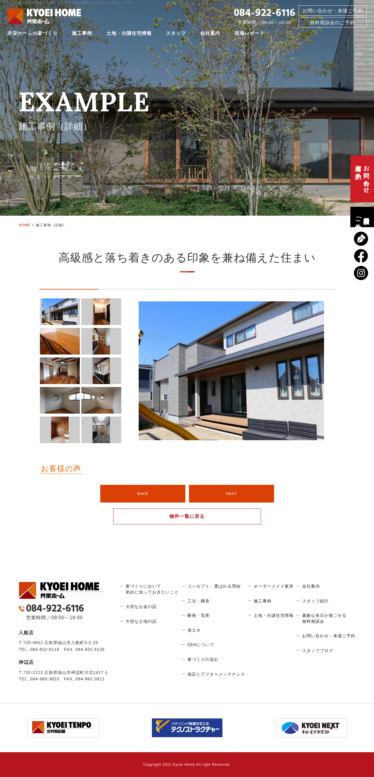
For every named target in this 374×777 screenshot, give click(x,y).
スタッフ (176, 33)
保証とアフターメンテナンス (216, 674)
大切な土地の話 (141, 621)
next (231, 494)
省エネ (194, 630)
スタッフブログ (317, 650)
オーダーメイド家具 (274, 586)
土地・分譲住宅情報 (129, 33)
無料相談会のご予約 (362, 217)
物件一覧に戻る (187, 516)
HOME (24, 225)
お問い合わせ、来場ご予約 (362, 178)
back (142, 494)
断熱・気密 (198, 615)
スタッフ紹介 (315, 601)
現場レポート (249, 33)
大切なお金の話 (141, 606)
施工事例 (82, 33)
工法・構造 (198, 601)
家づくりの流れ (202, 659)
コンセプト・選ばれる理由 (214, 586)
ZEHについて (200, 644)
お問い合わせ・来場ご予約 (332, 11)
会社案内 (210, 33)
